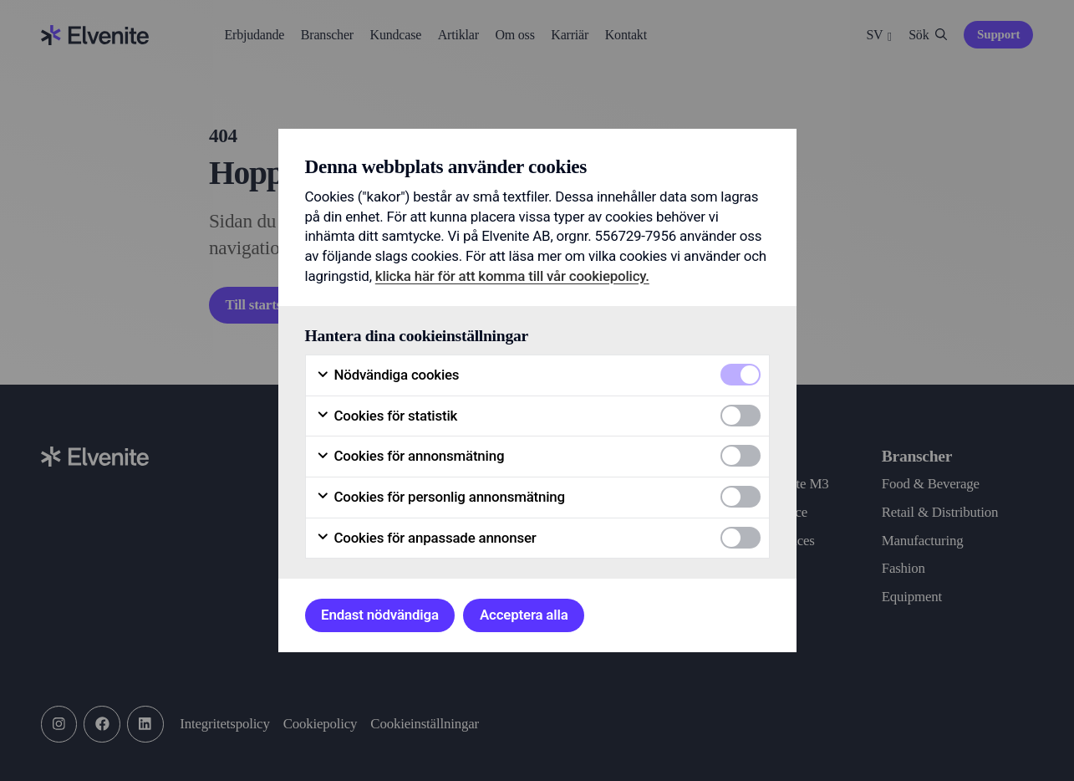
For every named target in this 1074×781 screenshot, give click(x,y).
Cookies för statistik (387, 416)
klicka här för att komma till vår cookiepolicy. (512, 276)
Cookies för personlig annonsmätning (440, 497)
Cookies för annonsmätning (410, 456)
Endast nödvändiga (380, 614)
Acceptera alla (524, 614)
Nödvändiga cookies (388, 375)
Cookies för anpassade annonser (426, 538)
